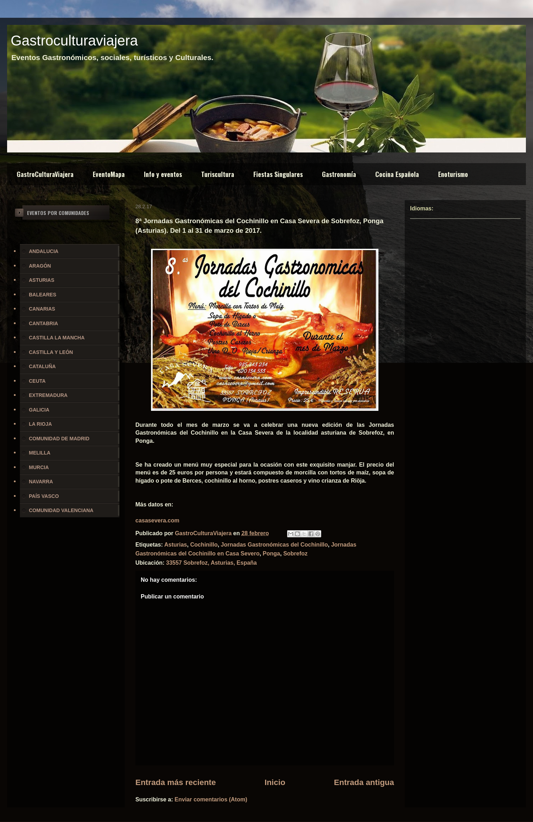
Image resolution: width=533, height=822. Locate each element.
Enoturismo (453, 174)
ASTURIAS (41, 280)
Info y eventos (163, 174)
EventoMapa (109, 174)
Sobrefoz (295, 553)
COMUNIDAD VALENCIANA (61, 510)
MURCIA (39, 467)
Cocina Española (397, 174)
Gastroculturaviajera (74, 40)
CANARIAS (42, 309)
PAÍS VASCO (44, 496)
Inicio (274, 782)
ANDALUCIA (43, 251)
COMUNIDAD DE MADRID (59, 438)
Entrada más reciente (175, 782)
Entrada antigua (364, 782)
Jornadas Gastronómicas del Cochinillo (274, 545)
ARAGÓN (40, 266)
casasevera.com (157, 520)
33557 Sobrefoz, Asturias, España (211, 563)
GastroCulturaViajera (45, 174)
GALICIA (39, 410)
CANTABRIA (43, 323)
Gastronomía (339, 174)
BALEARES (42, 294)
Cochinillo (203, 545)
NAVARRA (41, 481)
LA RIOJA (40, 424)
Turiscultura (217, 174)
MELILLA (39, 453)
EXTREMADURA (48, 395)
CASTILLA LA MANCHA (57, 337)
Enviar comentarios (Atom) (210, 799)
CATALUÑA (42, 366)
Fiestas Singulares (278, 174)
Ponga (271, 553)
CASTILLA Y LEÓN (51, 352)
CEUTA (37, 381)
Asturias (175, 545)
